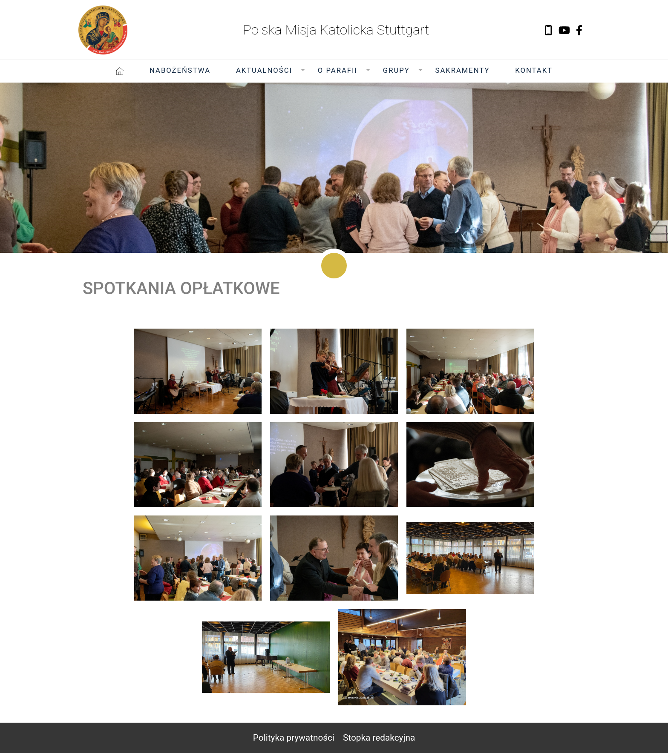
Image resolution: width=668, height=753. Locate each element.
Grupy (396, 70)
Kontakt (534, 70)
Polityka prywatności (293, 738)
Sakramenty (462, 70)
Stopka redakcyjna (379, 738)
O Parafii (337, 70)
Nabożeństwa (180, 70)
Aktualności (264, 70)
